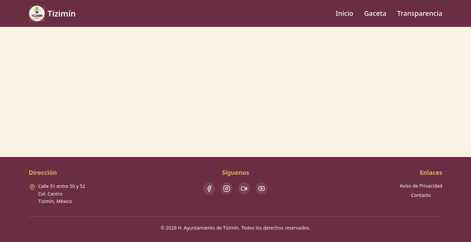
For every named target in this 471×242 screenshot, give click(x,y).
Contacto (421, 195)
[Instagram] (227, 189)
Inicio (344, 13)
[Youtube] (261, 189)
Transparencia (419, 13)
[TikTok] (244, 189)
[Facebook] (209, 189)
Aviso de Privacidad (421, 186)
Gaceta (375, 13)
